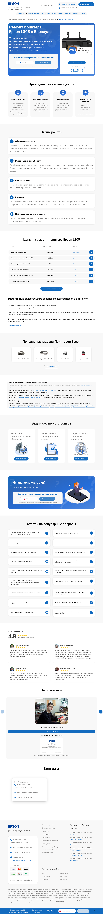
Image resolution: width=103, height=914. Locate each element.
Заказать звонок (86, 4)
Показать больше (51, 366)
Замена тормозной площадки (63, 407)
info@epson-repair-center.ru (21, 847)
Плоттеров (63, 876)
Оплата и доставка (57, 13)
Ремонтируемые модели (50, 840)
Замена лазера (23, 407)
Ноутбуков (63, 879)
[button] (100, 711)
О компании (20, 13)
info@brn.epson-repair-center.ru (26, 793)
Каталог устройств (33, 13)
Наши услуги (46, 844)
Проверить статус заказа (67, 4)
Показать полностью (15, 325)
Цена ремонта (45, 13)
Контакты (76, 13)
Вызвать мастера (51, 731)
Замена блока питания (60, 405)
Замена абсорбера (34, 407)
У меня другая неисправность (51, 289)
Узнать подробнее (21, 458)
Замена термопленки (79, 407)
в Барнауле (27, 7)
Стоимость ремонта (48, 825)
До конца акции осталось (37, 911)
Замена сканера (84, 405)
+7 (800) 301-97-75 (47, 5)
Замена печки (90, 407)
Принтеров (64, 873)
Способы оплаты (47, 852)
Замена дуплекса (72, 405)
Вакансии (68, 13)
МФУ (43, 873)
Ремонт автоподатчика (47, 407)
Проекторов (46, 876)
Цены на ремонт (77, 62)
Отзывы (83, 13)
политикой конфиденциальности (46, 66)
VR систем (45, 879)
